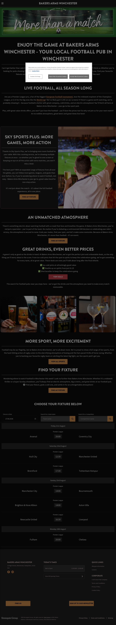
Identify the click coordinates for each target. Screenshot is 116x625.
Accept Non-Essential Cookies (79, 76)
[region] (58, 72)
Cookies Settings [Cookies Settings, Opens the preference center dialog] (35, 76)
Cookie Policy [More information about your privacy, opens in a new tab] (35, 71)
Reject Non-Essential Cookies (58, 76)
